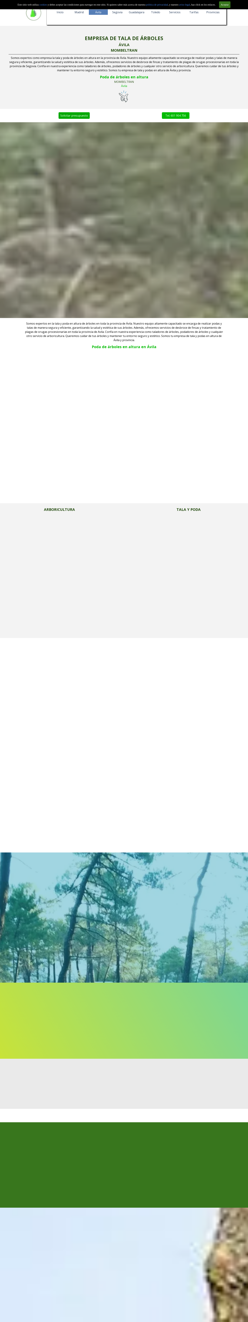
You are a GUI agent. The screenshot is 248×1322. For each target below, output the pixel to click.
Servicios (174, 12)
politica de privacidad (157, 4)
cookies (43, 4)
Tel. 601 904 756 (149, 115)
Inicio (60, 12)
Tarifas (194, 12)
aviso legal (184, 4)
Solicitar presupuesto (48, 115)
